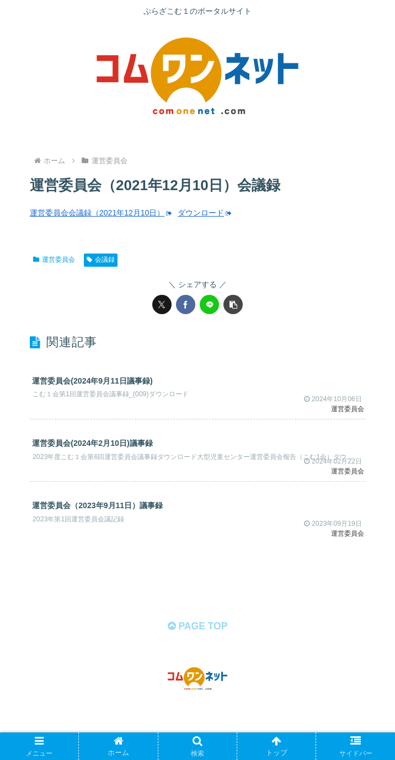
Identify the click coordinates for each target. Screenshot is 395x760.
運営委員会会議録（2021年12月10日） (101, 212)
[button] (233, 304)
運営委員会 (54, 259)
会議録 (101, 259)
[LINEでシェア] (209, 304)
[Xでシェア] (162, 304)
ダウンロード (206, 212)
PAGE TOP (197, 640)
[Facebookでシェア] (185, 304)
